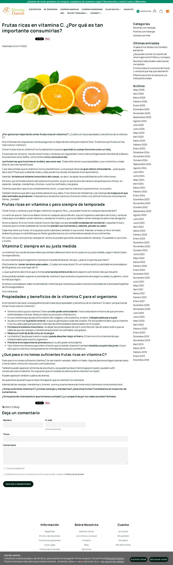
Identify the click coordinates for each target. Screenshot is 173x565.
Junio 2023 (138, 222)
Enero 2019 (139, 355)
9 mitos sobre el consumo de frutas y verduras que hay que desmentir (151, 70)
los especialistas (10, 255)
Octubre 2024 (140, 160)
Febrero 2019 (140, 352)
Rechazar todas (158, 559)
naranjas (16, 184)
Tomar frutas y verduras (14, 210)
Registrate (50, 531)
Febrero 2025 (140, 144)
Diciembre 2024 (141, 152)
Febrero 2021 (140, 297)
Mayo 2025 (138, 132)
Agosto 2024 (140, 168)
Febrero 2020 (140, 328)
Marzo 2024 (139, 187)
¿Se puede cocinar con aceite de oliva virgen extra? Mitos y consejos (151, 56)
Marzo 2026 (139, 97)
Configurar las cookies (112, 561)
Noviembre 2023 (141, 203)
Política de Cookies (114, 558)
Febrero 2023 (140, 234)
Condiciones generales (50, 540)
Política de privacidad (75, 474)
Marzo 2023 (139, 230)
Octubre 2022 (140, 250)
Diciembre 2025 (141, 109)
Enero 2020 (139, 332)
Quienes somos (86, 531)
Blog (86, 544)
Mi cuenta (123, 531)
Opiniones (86, 549)
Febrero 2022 (140, 265)
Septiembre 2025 (142, 117)
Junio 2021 (138, 281)
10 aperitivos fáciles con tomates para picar (150, 48)
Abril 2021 (138, 289)
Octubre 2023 (140, 207)
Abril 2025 (138, 136)
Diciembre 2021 (141, 273)
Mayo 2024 (138, 179)
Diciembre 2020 (141, 305)
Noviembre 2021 (141, 277)
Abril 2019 (138, 344)
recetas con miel (141, 35)
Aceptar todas (138, 559)
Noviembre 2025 (141, 113)
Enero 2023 (139, 238)
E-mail (48, 420)
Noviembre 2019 (141, 340)
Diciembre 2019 (141, 336)
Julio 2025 (138, 125)
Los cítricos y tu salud (86, 535)
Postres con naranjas (144, 31)
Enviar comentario (18, 484)
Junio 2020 (139, 316)
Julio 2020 (138, 312)
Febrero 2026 (140, 101)
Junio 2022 (139, 254)
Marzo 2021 (139, 293)
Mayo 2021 (138, 285)
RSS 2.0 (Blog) (11, 407)
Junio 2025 (139, 128)
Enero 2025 (139, 148)
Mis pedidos (123, 535)
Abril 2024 (138, 183)
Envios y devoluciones (49, 535)
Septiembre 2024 (142, 164)
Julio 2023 (138, 218)
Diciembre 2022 (141, 242)
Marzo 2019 (139, 348)
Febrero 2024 (140, 191)
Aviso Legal (49, 544)
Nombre (7, 420)
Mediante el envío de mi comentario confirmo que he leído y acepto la (43, 474)
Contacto (86, 540)
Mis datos (123, 540)
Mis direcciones (123, 544)
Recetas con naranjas (144, 27)
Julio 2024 (138, 171)
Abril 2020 (138, 324)
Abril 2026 (138, 93)
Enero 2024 (139, 195)
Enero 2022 (139, 269)
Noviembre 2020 (141, 309)
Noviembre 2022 (141, 246)
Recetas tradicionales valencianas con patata (151, 63)
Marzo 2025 (139, 140)
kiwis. (120, 384)
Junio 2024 (139, 175)
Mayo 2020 (138, 320)
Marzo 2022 (139, 262)
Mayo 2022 (138, 258)
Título (6, 434)
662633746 (144, 11)
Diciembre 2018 (141, 359)
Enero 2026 (139, 105)
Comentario (9, 445)
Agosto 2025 (140, 121)
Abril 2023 (138, 226)
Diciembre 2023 (141, 199)
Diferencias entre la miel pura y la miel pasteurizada (150, 77)
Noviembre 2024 (141, 156)
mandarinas (33, 384)
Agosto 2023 (140, 215)
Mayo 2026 (139, 89)
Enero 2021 (139, 301)
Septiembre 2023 (142, 211)
